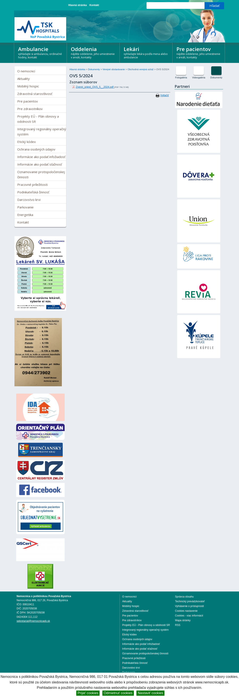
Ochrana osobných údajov (36, 149)
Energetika (25, 215)
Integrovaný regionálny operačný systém (41, 131)
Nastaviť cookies (150, 693)
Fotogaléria (181, 77)
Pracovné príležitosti (32, 184)
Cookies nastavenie (186, 610)
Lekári (146, 52)
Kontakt (94, 5)
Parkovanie (25, 207)
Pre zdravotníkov (30, 109)
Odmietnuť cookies (118, 693)
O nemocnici (26, 71)
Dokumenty (94, 69)
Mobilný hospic (28, 86)
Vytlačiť (164, 95)
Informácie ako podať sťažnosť (39, 164)
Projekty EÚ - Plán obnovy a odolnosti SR (38, 119)
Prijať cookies (88, 693)
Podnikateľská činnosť (33, 192)
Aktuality (23, 78)
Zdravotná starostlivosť (34, 94)
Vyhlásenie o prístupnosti (189, 606)
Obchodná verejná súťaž (141, 69)
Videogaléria (198, 77)
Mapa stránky (183, 620)
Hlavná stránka (77, 5)
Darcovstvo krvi (29, 199)
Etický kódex (26, 142)
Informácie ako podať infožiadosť (41, 157)
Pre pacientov (199, 52)
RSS (177, 625)
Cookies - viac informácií (189, 615)
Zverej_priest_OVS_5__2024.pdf (95, 86)
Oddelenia (93, 52)
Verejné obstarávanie (114, 69)
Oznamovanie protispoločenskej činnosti (41, 174)
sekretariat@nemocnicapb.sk (33, 620)
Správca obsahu (184, 596)
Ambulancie (40, 52)
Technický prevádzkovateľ (190, 601)
